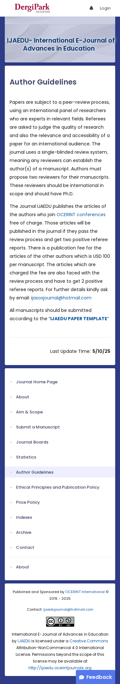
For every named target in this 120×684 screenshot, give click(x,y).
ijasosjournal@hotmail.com (61, 298)
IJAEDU (24, 641)
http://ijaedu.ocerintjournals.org (60, 668)
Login (105, 8)
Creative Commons (88, 641)
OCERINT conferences (81, 214)
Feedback (99, 677)
